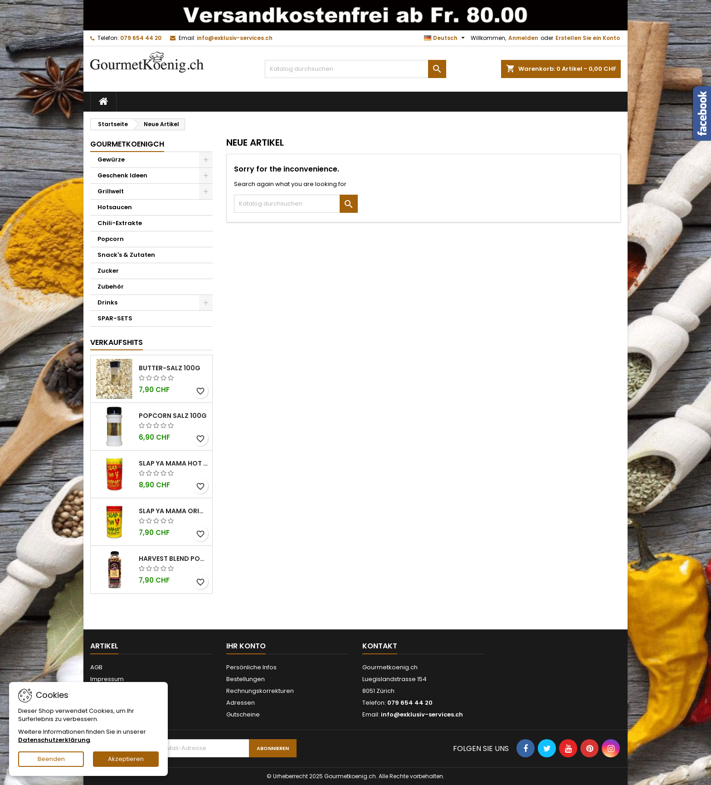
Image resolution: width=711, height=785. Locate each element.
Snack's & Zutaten (126, 254)
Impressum (107, 679)
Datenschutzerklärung (54, 740)
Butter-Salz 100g (169, 368)
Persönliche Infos (251, 667)
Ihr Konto (246, 646)
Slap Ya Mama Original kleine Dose (174, 511)
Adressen (240, 702)
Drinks (107, 302)
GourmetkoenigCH (127, 144)
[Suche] (355, 69)
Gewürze (111, 159)
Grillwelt (110, 191)
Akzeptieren (126, 759)
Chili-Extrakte (119, 223)
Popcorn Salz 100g (173, 415)
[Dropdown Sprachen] (445, 38)
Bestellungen (245, 679)
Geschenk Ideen (122, 175)
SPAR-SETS (114, 318)
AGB (96, 667)
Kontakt (379, 646)
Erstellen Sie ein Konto (587, 38)
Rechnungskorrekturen (260, 691)
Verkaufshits (116, 342)
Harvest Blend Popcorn (174, 558)
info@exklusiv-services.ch (235, 38)
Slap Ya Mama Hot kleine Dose (174, 463)
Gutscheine (243, 714)
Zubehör (110, 286)
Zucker (108, 270)
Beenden (51, 759)
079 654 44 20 (140, 38)
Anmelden (523, 38)
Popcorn (110, 239)
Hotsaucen (114, 207)
